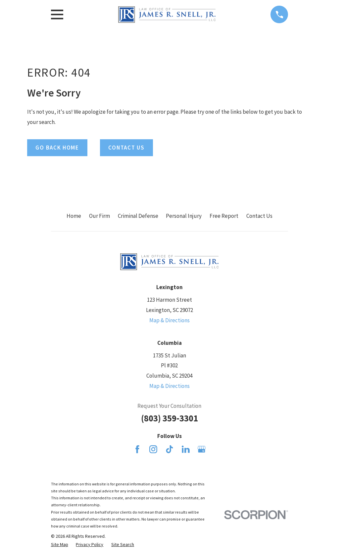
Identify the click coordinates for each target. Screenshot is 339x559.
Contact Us (259, 215)
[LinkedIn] (186, 449)
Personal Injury (184, 215)
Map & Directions (169, 320)
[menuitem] (59, 544)
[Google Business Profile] (202, 449)
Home (74, 215)
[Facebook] (137, 449)
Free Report (224, 215)
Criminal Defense (138, 215)
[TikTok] (169, 449)
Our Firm (99, 215)
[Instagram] (153, 449)
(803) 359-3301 (169, 418)
